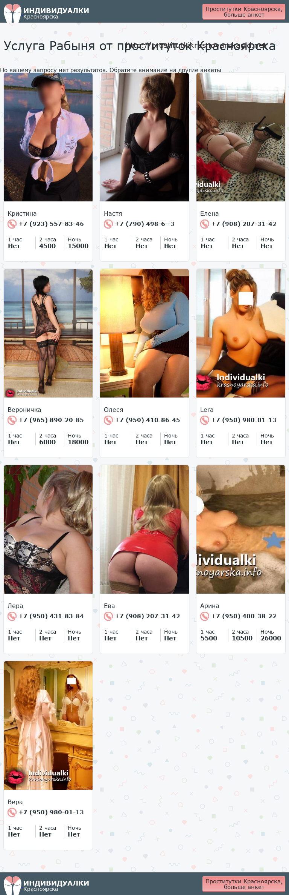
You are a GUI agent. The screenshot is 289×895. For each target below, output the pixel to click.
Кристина (22, 213)
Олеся (113, 410)
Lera (207, 410)
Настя (113, 213)
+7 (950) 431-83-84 (46, 616)
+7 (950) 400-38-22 (238, 616)
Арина (209, 606)
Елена (209, 213)
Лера (15, 606)
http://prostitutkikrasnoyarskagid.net (196, 44)
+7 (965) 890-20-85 (46, 420)
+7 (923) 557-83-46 (46, 224)
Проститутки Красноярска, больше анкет (244, 11)
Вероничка (24, 410)
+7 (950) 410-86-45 (142, 420)
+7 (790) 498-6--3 (139, 224)
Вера (15, 802)
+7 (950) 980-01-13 (238, 420)
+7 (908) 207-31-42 (238, 224)
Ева (109, 606)
